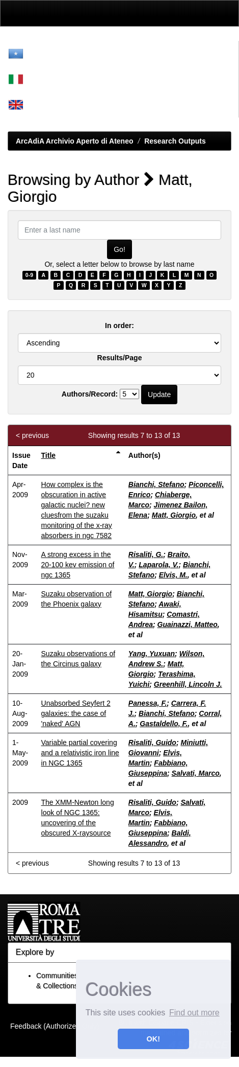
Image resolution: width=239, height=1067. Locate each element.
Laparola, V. (158, 565)
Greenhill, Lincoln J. (188, 684)
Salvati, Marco (196, 773)
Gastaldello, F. (164, 724)
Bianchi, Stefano (156, 484)
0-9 (29, 275)
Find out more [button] (194, 1012)
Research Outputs (175, 141)
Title (48, 455)
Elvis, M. (173, 575)
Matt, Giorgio (174, 515)
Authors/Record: (90, 394)
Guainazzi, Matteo (187, 624)
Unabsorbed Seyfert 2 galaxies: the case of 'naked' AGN (76, 713)
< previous (32, 435)
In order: (119, 325)
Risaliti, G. (145, 554)
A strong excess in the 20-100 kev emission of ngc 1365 (78, 564)
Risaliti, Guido (152, 742)
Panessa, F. (147, 703)
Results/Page (119, 358)
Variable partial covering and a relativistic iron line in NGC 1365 (80, 752)
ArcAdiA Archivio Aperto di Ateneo (75, 141)
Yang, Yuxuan (151, 654)
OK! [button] (153, 1039)
